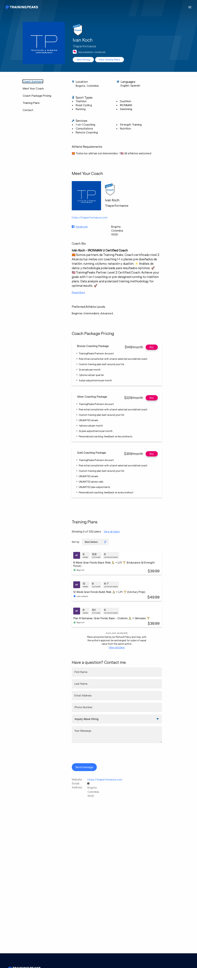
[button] (88, 783)
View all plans (112, 531)
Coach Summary (33, 81)
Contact (28, 110)
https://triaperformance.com (104, 779)
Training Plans (31, 102)
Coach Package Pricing (37, 95)
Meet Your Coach (33, 88)
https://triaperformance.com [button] (89, 217)
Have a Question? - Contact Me (91, 52)
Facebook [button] (82, 226)
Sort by (75, 541)
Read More (78, 292)
